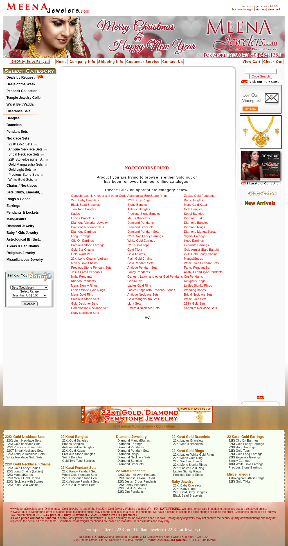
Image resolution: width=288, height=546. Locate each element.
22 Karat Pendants (131, 471)
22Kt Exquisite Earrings (245, 457)
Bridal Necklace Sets (24, 154)
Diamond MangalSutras (200, 231)
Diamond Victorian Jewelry (89, 222)
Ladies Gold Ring (139, 285)
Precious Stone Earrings (88, 245)
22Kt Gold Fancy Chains (200, 254)
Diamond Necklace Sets (87, 227)
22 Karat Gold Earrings (245, 437)
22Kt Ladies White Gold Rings (194, 454)
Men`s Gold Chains (84, 263)
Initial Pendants (81, 276)
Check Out (273, 62)
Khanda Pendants (83, 281)
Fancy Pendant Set (197, 267)
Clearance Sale (18, 111)
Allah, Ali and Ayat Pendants (203, 272)
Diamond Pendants (140, 222)
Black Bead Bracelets (86, 204)
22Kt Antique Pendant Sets (80, 481)
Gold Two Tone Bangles (78, 460)
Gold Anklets (136, 254)
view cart (274, 9)
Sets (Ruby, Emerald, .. (24, 192)
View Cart (251, 62)
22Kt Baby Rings (138, 200)
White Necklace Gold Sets (24, 457)
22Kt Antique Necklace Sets (25, 454)
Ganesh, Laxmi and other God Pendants (155, 276)
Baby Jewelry (183, 482)
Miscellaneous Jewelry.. (25, 260)
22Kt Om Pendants (131, 491)
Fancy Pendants (138, 272)
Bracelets (14, 125)
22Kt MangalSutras (19, 474)
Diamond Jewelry (20, 226)
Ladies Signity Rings (198, 285)
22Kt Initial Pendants (132, 488)
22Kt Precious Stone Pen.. (80, 478)
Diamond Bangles (196, 222)
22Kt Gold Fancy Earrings (145, 236)
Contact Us (172, 62)
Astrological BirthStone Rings (147, 195)
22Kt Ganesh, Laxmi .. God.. (137, 478)
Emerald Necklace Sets (143, 308)
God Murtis (135, 281)
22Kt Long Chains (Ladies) (89, 258)
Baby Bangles (193, 200)
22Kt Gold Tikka (240, 481)
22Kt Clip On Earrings (243, 440)
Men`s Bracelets (138, 218)
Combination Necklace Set (89, 308)
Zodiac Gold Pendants (199, 195)
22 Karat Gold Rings (188, 451)
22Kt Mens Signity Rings (190, 464)
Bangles (13, 118)
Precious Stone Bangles (143, 213)
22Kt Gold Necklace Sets (25, 437)
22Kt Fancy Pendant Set (79, 471)
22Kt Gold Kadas (74, 450)
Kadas (75, 213)
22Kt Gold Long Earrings (245, 454)
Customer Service (142, 62)
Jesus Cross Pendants (86, 272)
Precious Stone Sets (24, 175)
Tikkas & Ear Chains (22, 246)
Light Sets (134, 303)
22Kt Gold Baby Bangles (190, 492)
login (249, 9)
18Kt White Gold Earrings (246, 464)
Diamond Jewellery (131, 437)
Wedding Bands (195, 290)
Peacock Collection (21, 91)
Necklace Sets (17, 138)
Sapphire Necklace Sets (200, 308)
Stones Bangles (73, 444)
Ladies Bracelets (82, 218)
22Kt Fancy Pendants (132, 484)
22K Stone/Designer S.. (26, 159)
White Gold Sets (21, 180)
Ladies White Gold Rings (88, 290)
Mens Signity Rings (84, 285)
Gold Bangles (193, 209)
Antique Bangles (138, 209)
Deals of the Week (20, 84)
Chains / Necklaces (21, 186)
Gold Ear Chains (82, 249)
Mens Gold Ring (82, 294)
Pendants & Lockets (22, 212)
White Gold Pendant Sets (201, 263)
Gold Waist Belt (81, 254)
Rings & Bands (18, 199)
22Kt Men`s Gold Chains (23, 478)
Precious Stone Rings (188, 474)
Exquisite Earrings (196, 245)
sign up (260, 9)
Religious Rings (194, 281)
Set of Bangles (194, 213)
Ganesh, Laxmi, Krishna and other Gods (98, 195)
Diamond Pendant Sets (143, 231)
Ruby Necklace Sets (85, 312)
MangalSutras (193, 258)
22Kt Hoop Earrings (242, 447)
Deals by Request (20, 77)
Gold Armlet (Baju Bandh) (201, 249)
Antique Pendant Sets (142, 267)
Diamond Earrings (83, 231)
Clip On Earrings (82, 240)
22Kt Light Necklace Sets (23, 440)
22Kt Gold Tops (239, 450)
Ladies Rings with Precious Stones (151, 290)
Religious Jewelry (20, 253)
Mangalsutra (16, 219)
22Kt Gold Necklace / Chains (28, 464)
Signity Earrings (195, 236)
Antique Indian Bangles (78, 447)
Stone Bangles (137, 204)
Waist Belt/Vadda (19, 104)
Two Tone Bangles (83, 209)
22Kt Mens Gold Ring (188, 458)
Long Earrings (81, 236)
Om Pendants (193, 276)
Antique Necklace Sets (25, 149)
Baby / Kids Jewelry (22, 233)
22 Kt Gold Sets (20, 144)
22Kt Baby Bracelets (85, 200)
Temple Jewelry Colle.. (24, 98)
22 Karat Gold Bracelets (191, 437)
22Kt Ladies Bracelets (188, 440)
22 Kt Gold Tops (138, 245)
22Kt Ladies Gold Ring (188, 468)
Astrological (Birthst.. (23, 239)
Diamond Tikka (194, 218)
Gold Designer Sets (84, 303)
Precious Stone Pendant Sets (91, 267)
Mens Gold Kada (195, 204)
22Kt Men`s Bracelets (188, 444)
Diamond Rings (194, 227)
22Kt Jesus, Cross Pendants (137, 481)
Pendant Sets (17, 132)
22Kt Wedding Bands (187, 461)
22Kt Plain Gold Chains (22, 484)
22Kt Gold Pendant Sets (78, 484)
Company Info (82, 62)
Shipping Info (110, 62)
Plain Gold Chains (139, 258)
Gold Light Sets (20, 170)
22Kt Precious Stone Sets (24, 447)
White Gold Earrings (141, 240)
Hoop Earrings (194, 240)
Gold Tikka (134, 249)
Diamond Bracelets (140, 227)
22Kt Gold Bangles (75, 440)
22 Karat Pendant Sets (78, 468)
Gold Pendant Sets (140, 263)
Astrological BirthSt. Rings (246, 478)
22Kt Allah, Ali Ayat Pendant (137, 474)
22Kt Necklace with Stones (24, 481)
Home (61, 62)
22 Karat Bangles (74, 437)
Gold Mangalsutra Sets (26, 164)
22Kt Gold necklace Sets (23, 444)
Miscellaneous (238, 474)
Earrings (13, 206)
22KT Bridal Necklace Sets (24, 450)
